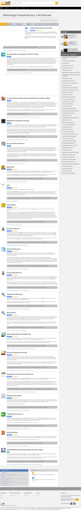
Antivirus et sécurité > (17, 139)
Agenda (13, 201)
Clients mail (4, 484)
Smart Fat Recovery (13, 228)
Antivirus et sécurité (8, 474)
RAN (8, 185)
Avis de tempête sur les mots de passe (73, 35)
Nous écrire (38, 495)
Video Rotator (11, 205)
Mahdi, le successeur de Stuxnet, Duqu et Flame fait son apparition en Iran (73, 49)
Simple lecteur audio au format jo (41, 28)
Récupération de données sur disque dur (20, 374)
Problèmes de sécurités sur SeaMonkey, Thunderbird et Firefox (73, 43)
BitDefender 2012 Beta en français (18, 120)
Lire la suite (34, 476)
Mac (2, 481)
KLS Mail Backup (12, 432)
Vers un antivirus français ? (16, 143)
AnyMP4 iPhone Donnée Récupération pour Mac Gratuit (25, 449)
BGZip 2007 (10, 167)
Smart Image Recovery (14, 272)
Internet (6, 485)
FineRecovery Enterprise (15, 294)
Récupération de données (15, 245)
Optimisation (13, 224)
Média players (10, 50)
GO (21, 5)
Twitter (74, 504)
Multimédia (5, 50)
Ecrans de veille (5, 480)
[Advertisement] (11, 35)
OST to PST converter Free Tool (17, 352)
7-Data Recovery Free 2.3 (15, 414)
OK (77, 499)
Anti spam (3, 472)
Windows (3, 474)
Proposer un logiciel (13, 495)
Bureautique (9, 201)
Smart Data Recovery (14, 249)
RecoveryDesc (11, 312)
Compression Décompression (16, 181)
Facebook (71, 504)
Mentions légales (26, 495)
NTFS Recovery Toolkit (14, 395)
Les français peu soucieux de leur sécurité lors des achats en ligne (28, 98)
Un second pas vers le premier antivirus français (23, 54)
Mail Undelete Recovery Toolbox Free (19, 334)
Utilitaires (8, 181)
